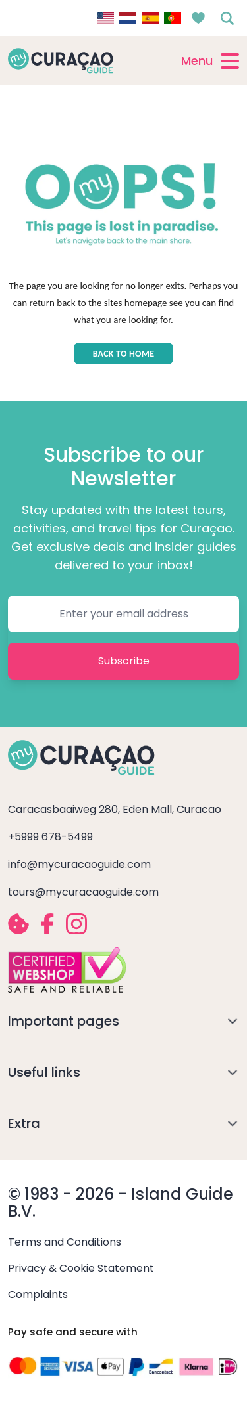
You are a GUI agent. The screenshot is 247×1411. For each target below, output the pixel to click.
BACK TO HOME (124, 353)
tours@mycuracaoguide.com (83, 892)
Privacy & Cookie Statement (81, 1268)
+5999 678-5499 (50, 836)
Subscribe (124, 660)
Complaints (38, 1294)
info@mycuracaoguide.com (79, 864)
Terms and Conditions (64, 1241)
